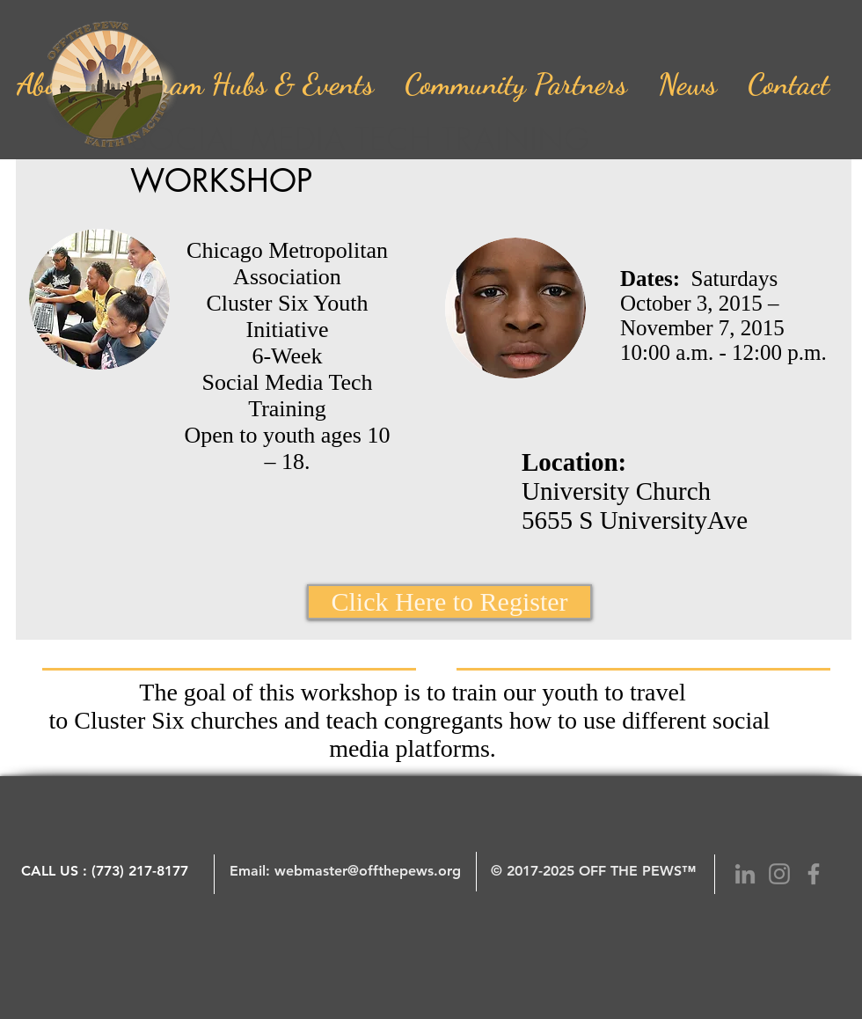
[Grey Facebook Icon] (814, 874)
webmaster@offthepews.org (367, 870)
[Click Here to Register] (449, 601)
